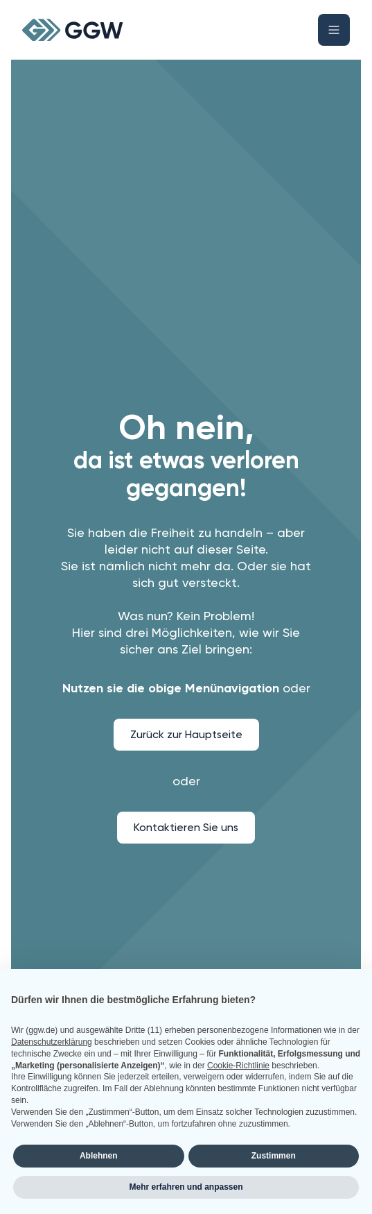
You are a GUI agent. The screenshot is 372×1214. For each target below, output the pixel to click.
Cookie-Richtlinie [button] (238, 1065)
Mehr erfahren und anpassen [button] (185, 1187)
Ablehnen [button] (99, 1156)
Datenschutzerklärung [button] (51, 1042)
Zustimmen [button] (273, 1156)
